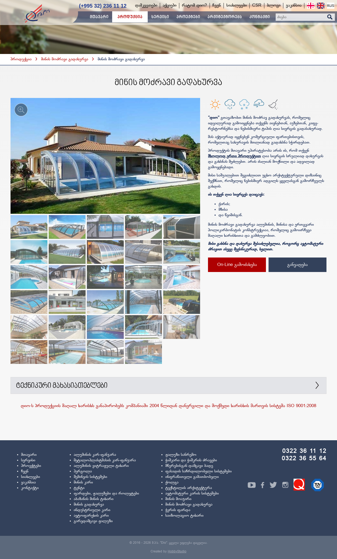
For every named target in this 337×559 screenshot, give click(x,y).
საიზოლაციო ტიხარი (184, 515)
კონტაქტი (30, 488)
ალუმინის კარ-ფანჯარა (95, 454)
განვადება (297, 265)
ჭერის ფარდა (177, 510)
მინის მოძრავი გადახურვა (65, 59)
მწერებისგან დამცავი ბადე (189, 465)
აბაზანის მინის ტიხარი (93, 499)
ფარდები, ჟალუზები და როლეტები (106, 493)
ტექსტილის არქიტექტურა (188, 488)
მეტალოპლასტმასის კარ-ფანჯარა (105, 460)
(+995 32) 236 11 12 (103, 6)
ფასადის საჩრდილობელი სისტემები (198, 471)
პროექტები (31, 465)
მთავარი (29, 454)
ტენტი (79, 488)
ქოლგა (172, 482)
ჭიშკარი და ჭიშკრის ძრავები (191, 460)
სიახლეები (30, 476)
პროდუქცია (21, 59)
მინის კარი (83, 482)
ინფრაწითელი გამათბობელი (192, 476)
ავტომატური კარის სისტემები (192, 493)
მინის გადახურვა (89, 504)
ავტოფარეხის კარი (91, 515)
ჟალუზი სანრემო (180, 454)
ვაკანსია (28, 482)
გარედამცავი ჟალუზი (93, 521)
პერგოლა (83, 471)
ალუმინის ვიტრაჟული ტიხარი (101, 465)
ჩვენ (24, 471)
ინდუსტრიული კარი (92, 510)
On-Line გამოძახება (237, 265)
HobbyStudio (177, 552)
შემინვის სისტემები (90, 476)
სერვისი (28, 460)
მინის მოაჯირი (178, 499)
